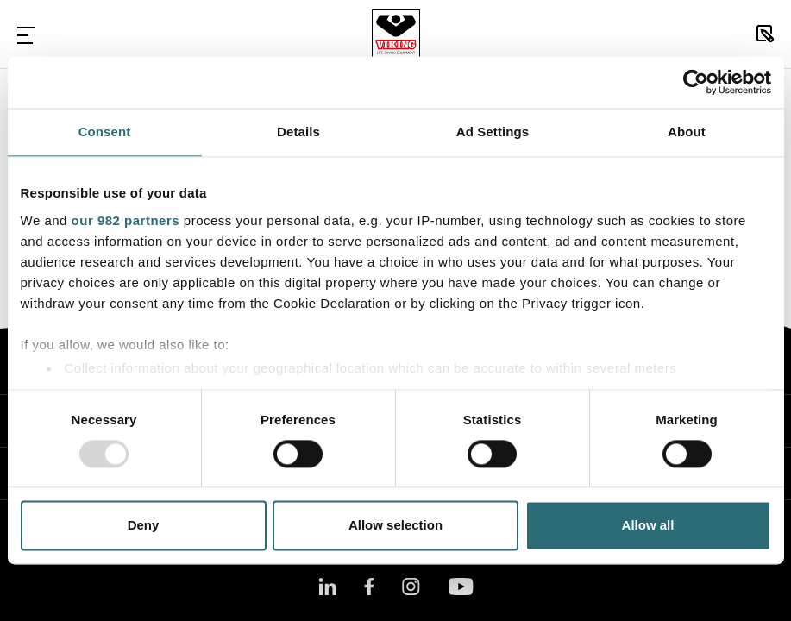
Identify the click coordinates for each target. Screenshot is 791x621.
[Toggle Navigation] (26, 34)
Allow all (648, 525)
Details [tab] (298, 131)
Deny (144, 525)
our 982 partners (126, 220)
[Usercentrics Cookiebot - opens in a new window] (695, 82)
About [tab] (687, 131)
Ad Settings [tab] (492, 131)
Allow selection (395, 525)
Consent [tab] (104, 131)
